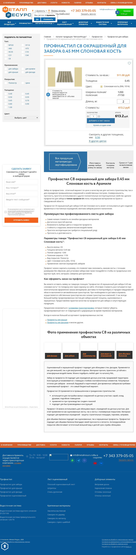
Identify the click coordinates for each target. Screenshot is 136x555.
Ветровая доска (102, 484)
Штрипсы (51, 488)
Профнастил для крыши (11, 488)
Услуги (54, 3)
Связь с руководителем (122, 3)
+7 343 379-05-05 (83, 10)
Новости (66, 3)
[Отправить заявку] (21, 220)
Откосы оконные (103, 495)
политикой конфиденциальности (20, 211)
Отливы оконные (103, 492)
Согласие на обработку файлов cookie (115, 544)
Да (37, 19)
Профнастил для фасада (11, 492)
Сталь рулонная (54, 492)
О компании (9, 3)
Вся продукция (9, 23)
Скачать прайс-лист (60, 13)
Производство (26, 3)
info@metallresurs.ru (107, 9)
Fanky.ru (128, 547)
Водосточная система (102, 23)
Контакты (101, 3)
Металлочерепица (43, 23)
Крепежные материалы (122, 23)
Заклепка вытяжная (56, 511)
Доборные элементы (83, 23)
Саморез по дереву (56, 514)
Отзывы (89, 3)
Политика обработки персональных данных (15, 542)
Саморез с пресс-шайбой (58, 522)
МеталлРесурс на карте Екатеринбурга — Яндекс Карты (21, 407)
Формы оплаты (58, 10)
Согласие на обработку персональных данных (117, 539)
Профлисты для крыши (57, 320)
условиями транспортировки (81, 308)
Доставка (42, 3)
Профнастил (25, 23)
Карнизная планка (103, 488)
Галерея (77, 3)
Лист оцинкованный (64, 23)
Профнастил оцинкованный (13, 495)
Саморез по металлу (56, 518)
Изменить (48, 19)
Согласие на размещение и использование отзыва (119, 542)
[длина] (123, 101)
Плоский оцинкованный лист (61, 484)
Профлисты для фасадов (57, 322)
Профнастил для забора (11, 484)
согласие (18, 213)
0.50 (97, 137)
